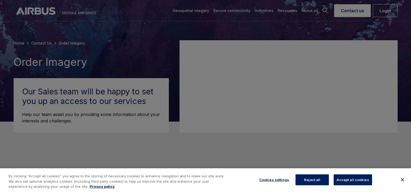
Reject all (312, 179)
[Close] (402, 180)
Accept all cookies (353, 179)
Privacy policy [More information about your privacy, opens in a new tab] (102, 186)
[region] (205, 180)
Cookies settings (274, 179)
